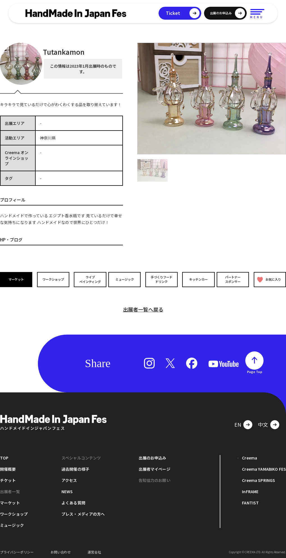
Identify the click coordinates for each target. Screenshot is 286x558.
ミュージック (125, 279)
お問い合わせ (61, 549)
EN (237, 422)
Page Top (254, 369)
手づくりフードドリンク (161, 279)
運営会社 (94, 549)
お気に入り (269, 279)
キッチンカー (197, 279)
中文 (263, 422)
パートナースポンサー (233, 279)
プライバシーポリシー (17, 549)
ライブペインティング (88, 279)
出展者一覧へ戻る (143, 307)
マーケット (16, 279)
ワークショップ (53, 279)
